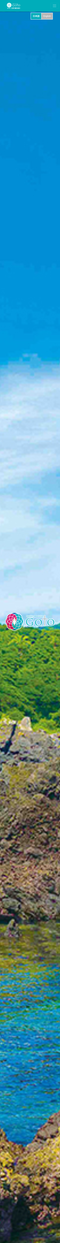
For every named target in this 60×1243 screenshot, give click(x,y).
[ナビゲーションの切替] (55, 6)
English (47, 16)
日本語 (36, 16)
